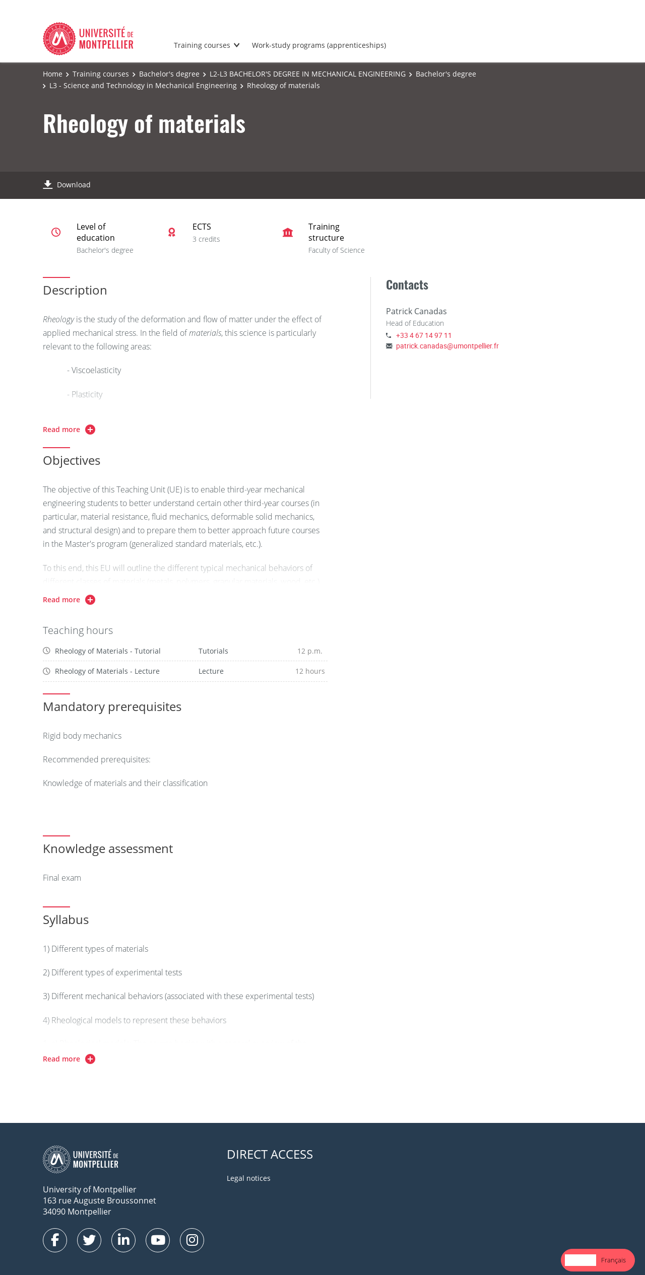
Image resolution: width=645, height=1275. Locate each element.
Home (52, 74)
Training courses (202, 45)
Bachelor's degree (169, 74)
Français (613, 1259)
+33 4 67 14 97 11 (424, 335)
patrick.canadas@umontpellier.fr (447, 345)
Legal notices (249, 1178)
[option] (613, 1260)
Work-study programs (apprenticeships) (319, 45)
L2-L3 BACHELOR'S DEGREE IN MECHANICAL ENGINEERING (308, 74)
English (580, 1259)
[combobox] (580, 1260)
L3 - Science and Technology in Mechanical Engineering (143, 85)
